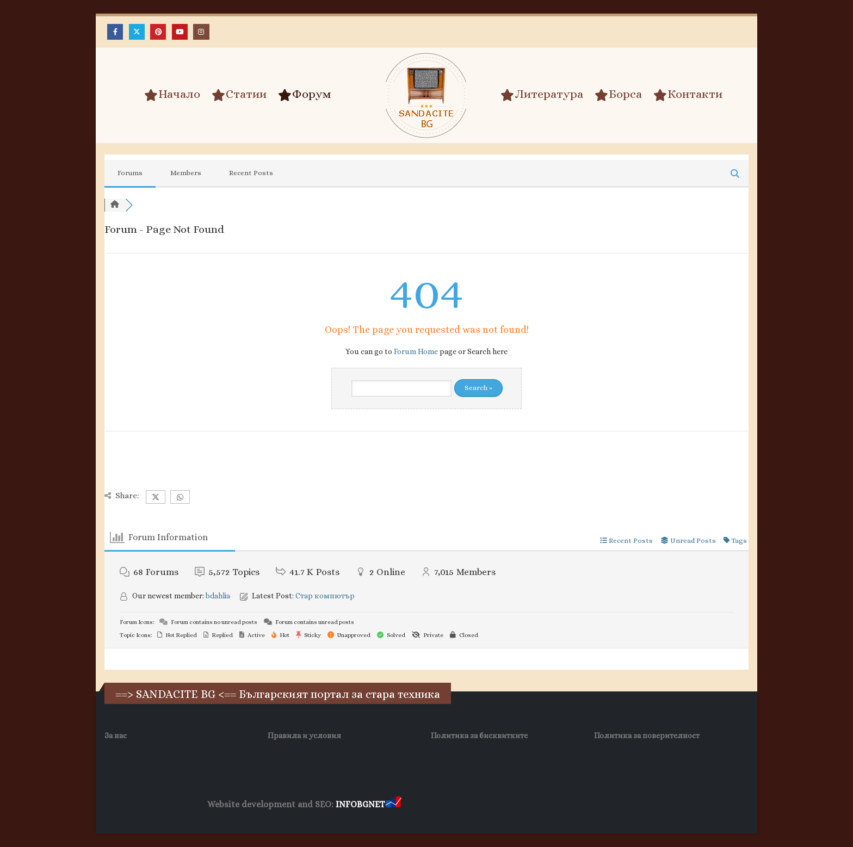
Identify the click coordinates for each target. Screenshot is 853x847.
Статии (239, 94)
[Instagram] (201, 32)
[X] (137, 32)
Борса (618, 94)
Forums (130, 173)
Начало (172, 94)
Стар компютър (325, 595)
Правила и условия (304, 735)
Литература (541, 94)
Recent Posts (251, 173)
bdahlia (218, 595)
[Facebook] (115, 32)
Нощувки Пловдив (607, 805)
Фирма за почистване (527, 805)
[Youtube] (180, 32)
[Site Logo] (426, 95)
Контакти (687, 94)
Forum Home (416, 351)
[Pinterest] (158, 32)
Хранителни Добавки (442, 805)
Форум (304, 94)
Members (185, 173)
